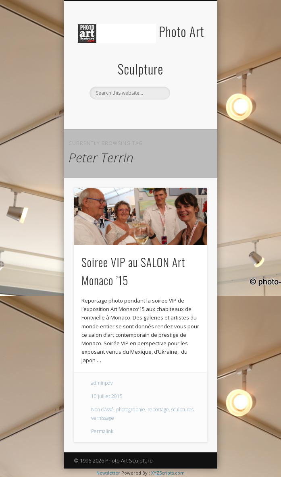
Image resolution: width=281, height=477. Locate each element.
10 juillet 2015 (107, 396)
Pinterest (156, 113)
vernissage (102, 418)
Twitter (139, 113)
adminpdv (102, 383)
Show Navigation (187, 72)
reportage (158, 409)
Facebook (123, 113)
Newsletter (108, 473)
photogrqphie (130, 409)
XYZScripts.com (168, 473)
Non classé (102, 409)
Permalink (102, 431)
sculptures (182, 409)
